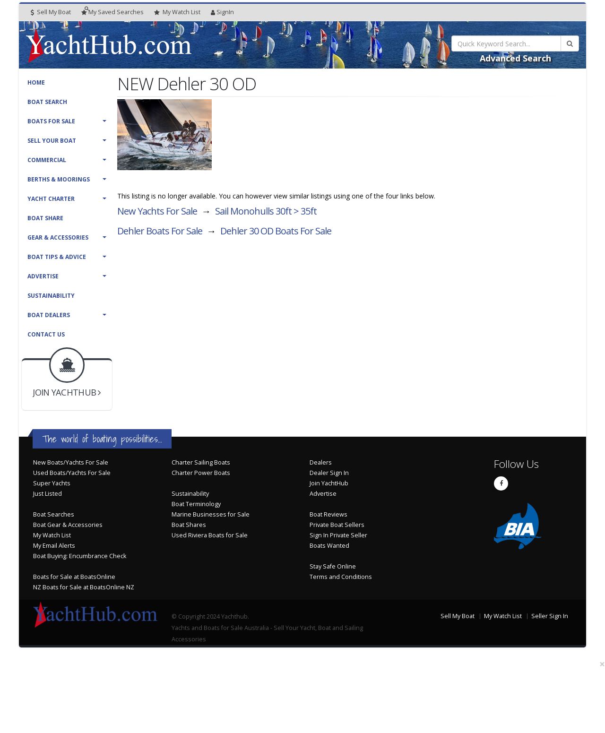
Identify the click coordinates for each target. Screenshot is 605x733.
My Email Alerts (54, 546)
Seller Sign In (549, 616)
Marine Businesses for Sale (211, 514)
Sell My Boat (51, 12)
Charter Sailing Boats (201, 462)
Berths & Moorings (58, 179)
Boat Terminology (196, 504)
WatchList (177, 12)
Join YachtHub (329, 483)
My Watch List (52, 535)
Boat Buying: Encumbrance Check (79, 556)
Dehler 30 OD (275, 230)
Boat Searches (53, 514)
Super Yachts (51, 483)
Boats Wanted (329, 546)
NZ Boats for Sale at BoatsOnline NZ (83, 587)
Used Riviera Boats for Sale (210, 535)
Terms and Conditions (341, 577)
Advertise (43, 276)
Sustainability (51, 296)
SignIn (222, 12)
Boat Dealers (48, 315)
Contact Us (46, 334)
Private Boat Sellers (337, 525)
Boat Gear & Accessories (68, 525)
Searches (112, 12)
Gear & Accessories (57, 237)
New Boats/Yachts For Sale (70, 462)
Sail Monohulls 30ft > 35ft (266, 211)
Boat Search (47, 102)
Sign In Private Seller (338, 535)
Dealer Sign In (329, 473)
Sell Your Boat (51, 141)
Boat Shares (189, 525)
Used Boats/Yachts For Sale (72, 473)
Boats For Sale (51, 121)
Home (36, 82)
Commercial (46, 160)
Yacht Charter (51, 199)
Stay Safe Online (333, 566)
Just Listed (47, 494)
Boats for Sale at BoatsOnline (74, 577)
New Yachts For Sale (157, 211)
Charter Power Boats (201, 473)
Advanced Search (515, 58)
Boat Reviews (328, 514)
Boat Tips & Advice (56, 257)
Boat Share (45, 218)
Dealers (321, 462)
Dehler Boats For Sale (159, 230)
